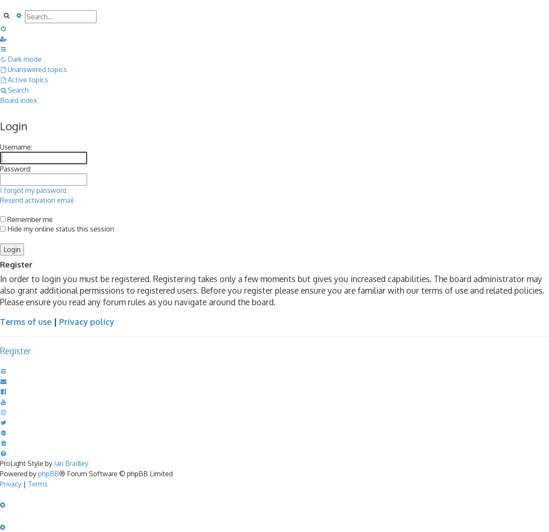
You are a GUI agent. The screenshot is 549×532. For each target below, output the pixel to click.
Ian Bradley (71, 463)
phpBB (48, 473)
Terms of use (25, 321)
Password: (15, 169)
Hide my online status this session (57, 229)
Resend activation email (37, 200)
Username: (16, 147)
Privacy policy (86, 321)
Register (15, 351)
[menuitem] (4, 28)
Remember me (26, 219)
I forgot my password (33, 190)
